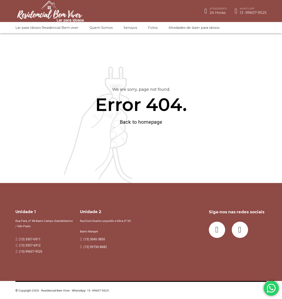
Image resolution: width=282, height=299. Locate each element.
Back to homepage (141, 122)
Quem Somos (101, 27)
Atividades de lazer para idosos (194, 27)
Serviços (130, 27)
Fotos (153, 27)
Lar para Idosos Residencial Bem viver (46, 27)
